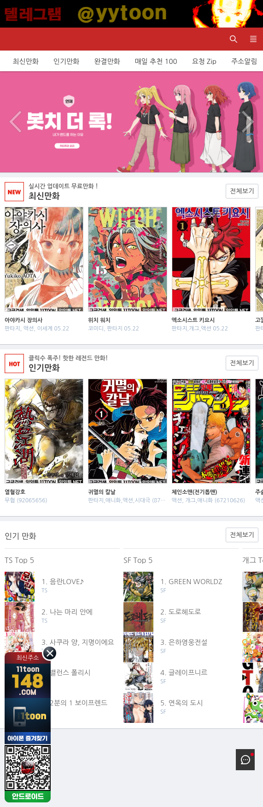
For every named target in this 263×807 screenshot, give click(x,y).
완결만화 (107, 61)
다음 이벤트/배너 (247, 121)
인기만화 (66, 61)
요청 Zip (204, 61)
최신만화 (25, 61)
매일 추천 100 (156, 61)
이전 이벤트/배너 (15, 121)
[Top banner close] (251, 14)
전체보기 (242, 191)
